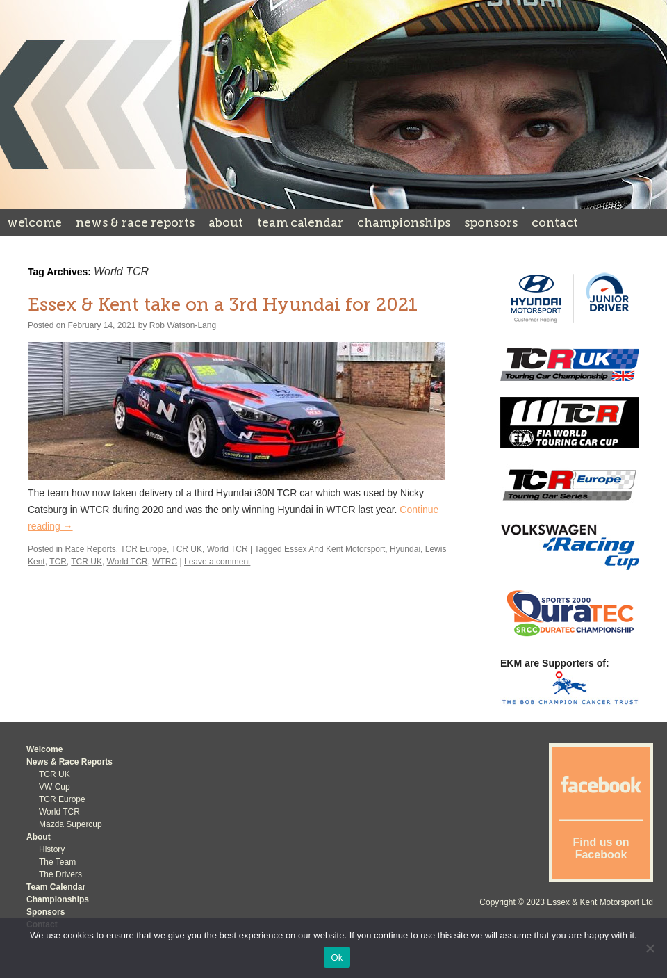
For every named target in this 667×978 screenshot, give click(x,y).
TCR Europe (143, 549)
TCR (58, 562)
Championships (403, 222)
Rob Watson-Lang (182, 325)
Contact (555, 222)
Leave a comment (217, 562)
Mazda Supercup (70, 824)
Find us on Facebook (601, 848)
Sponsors (491, 222)
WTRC (164, 562)
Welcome (34, 222)
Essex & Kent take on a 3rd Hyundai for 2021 (223, 305)
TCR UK (186, 549)
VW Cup (54, 787)
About (225, 222)
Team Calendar (300, 222)
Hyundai (405, 549)
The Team (57, 862)
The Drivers (60, 874)
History (52, 849)
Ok (337, 957)
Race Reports (90, 549)
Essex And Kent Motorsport (334, 549)
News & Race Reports (135, 222)
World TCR (227, 549)
